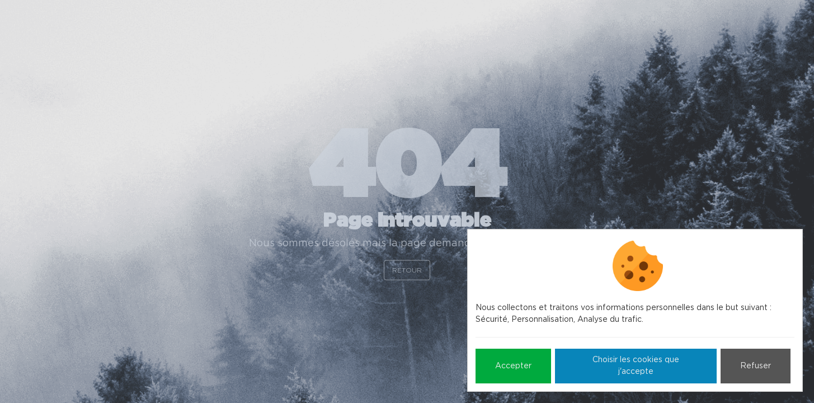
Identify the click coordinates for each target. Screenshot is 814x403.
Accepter (513, 366)
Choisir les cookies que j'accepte (635, 366)
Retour (407, 269)
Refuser (755, 366)
